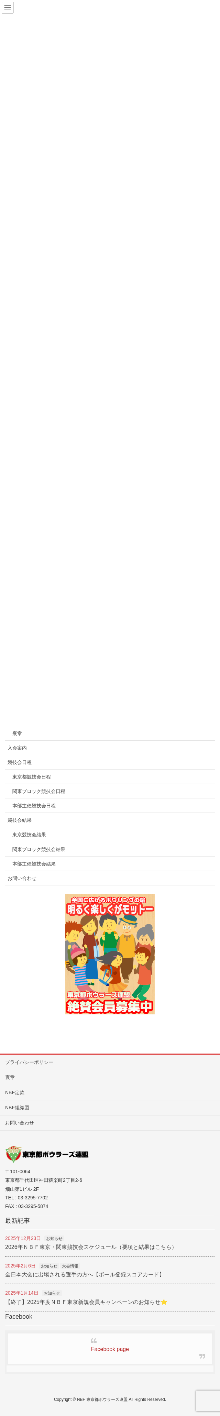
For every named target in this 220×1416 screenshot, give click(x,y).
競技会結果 (20, 820)
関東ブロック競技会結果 (38, 849)
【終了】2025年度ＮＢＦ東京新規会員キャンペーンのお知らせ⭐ (86, 1302)
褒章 (17, 733)
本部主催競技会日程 (34, 805)
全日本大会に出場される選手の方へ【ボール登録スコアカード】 (85, 1274)
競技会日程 (20, 762)
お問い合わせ (22, 878)
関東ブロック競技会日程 (38, 791)
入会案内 (17, 748)
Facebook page (110, 1349)
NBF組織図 (17, 1107)
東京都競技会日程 (31, 777)
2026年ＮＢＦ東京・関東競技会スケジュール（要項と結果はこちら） (91, 1247)
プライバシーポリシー (29, 1062)
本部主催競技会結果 (34, 864)
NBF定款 (14, 1092)
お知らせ (54, 1238)
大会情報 (70, 1266)
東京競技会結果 (29, 834)
